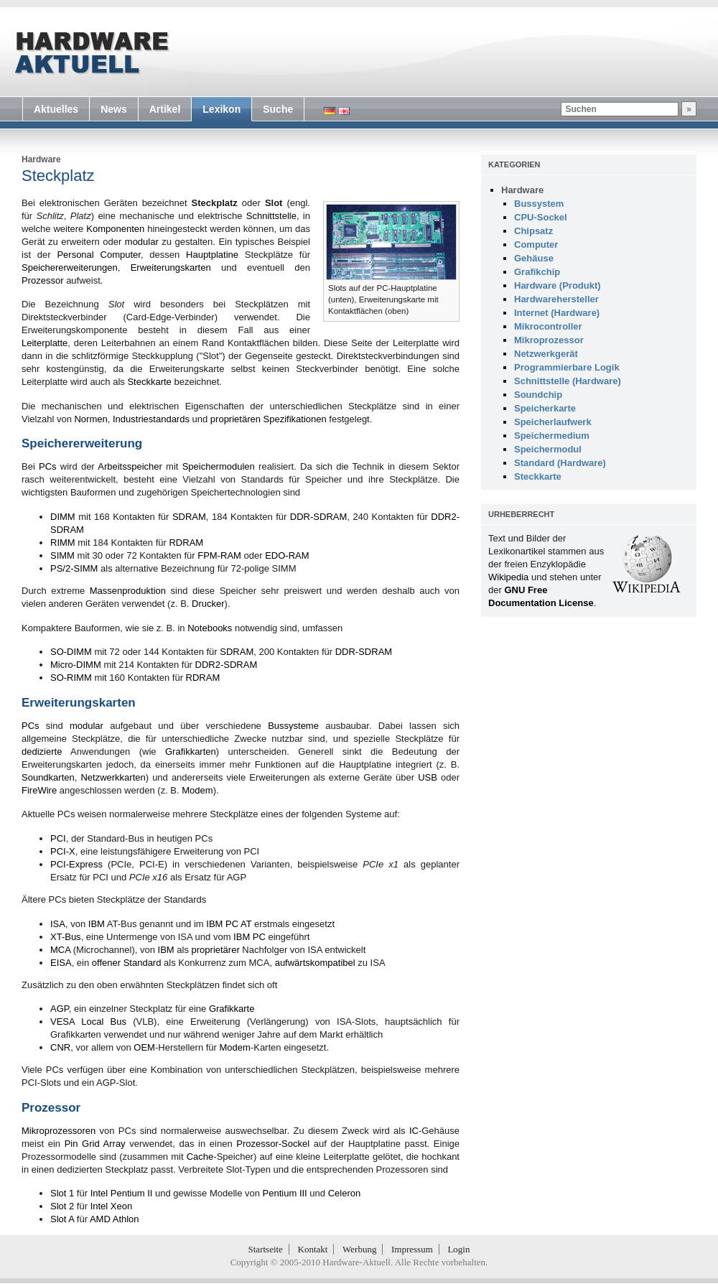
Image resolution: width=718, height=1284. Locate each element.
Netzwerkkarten (112, 777)
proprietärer (216, 949)
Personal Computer (98, 254)
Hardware (41, 159)
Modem (197, 790)
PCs (48, 466)
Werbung (359, 1249)
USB (427, 777)
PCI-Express (76, 864)
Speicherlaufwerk (553, 422)
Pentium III (285, 1193)
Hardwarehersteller (556, 299)
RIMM (62, 542)
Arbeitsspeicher (130, 466)
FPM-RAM (219, 555)
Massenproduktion (128, 590)
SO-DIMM (71, 651)
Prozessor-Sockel (272, 1143)
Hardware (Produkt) (557, 285)
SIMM (62, 555)
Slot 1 (62, 1193)
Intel (99, 1193)
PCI (58, 838)
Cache (200, 1156)
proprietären (235, 419)
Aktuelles (56, 109)
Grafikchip (537, 271)
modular (142, 241)
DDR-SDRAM (318, 516)
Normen (90, 419)
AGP (59, 1008)
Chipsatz (533, 230)
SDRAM (189, 516)
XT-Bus (65, 936)
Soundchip (538, 394)
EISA (61, 962)
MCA (60, 949)
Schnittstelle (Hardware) (567, 381)
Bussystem (539, 203)
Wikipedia (508, 577)
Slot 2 (62, 1206)
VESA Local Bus (88, 1021)
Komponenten (115, 228)
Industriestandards (151, 419)
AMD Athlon (114, 1219)
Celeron (344, 1193)
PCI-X (62, 851)
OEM (144, 1047)
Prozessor (43, 280)
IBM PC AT (228, 923)
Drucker (208, 603)
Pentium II (132, 1193)
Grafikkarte (232, 1008)
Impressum (412, 1249)
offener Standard (127, 962)
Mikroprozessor (549, 340)
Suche (278, 109)
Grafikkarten (190, 751)
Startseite (265, 1249)
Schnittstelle (271, 215)
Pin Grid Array (95, 1143)
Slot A (62, 1219)
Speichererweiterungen (70, 267)
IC (414, 1130)
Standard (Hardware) (560, 462)
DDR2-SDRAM (226, 664)
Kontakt (313, 1249)
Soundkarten (48, 777)
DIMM (62, 516)
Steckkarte (149, 381)
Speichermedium (551, 435)
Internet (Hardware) (557, 312)
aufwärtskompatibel (315, 962)
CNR (60, 1047)
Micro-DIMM (75, 664)
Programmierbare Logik (567, 367)
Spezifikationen (295, 419)
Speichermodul (548, 449)
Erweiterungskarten (171, 267)
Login (458, 1249)
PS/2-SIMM (74, 568)
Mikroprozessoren (58, 1130)
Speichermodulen (218, 466)
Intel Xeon (111, 1206)
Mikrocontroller (548, 326)
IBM (96, 923)
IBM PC (249, 936)
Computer (536, 244)
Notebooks (209, 628)
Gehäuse (534, 258)
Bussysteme (293, 725)
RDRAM (186, 542)
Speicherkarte (545, 408)
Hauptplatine (212, 254)
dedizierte (42, 751)
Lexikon (221, 109)
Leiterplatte (44, 343)
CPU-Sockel (540, 217)
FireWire (39, 790)
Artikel (165, 109)
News (114, 109)
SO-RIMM (71, 677)
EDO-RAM (287, 555)
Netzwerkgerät (546, 353)
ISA (57, 923)
